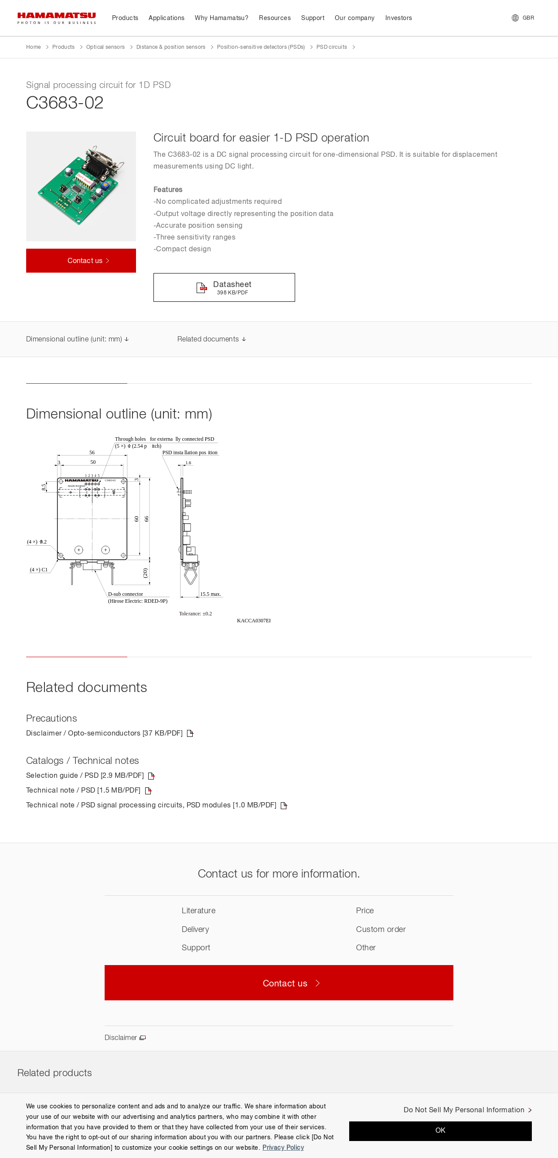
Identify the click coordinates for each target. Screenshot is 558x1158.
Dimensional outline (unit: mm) (74, 339)
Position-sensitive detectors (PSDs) (261, 47)
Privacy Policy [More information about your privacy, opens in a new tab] (283, 1148)
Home (33, 47)
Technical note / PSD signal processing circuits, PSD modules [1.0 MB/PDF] (151, 805)
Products (63, 47)
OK (441, 1131)
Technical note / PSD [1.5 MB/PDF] (83, 790)
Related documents (208, 339)
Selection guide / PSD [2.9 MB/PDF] (85, 776)
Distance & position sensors (171, 47)
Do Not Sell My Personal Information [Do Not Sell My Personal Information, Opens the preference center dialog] (464, 1110)
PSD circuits (331, 47)
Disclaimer (121, 1038)
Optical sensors (105, 47)
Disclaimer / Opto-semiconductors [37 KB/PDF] (104, 733)
